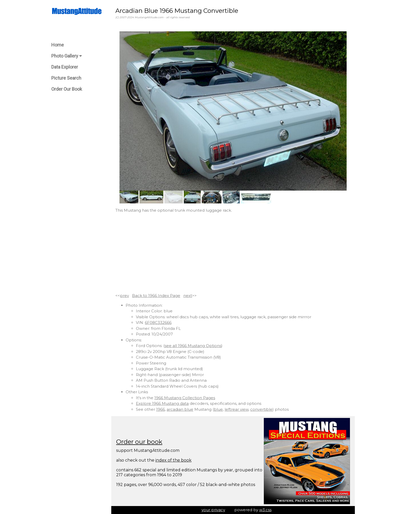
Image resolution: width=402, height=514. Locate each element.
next (187, 295)
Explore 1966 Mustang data (162, 403)
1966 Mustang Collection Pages (184, 397)
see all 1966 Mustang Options (193, 345)
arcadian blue (180, 409)
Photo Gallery (66, 56)
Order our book (139, 441)
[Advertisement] (233, 253)
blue (218, 409)
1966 (160, 409)
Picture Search (66, 78)
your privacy (213, 509)
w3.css (265, 509)
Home (57, 45)
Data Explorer (64, 67)
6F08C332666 (158, 322)
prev (124, 295)
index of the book (173, 460)
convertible (261, 409)
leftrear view (236, 409)
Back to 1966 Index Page (156, 295)
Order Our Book (66, 89)
